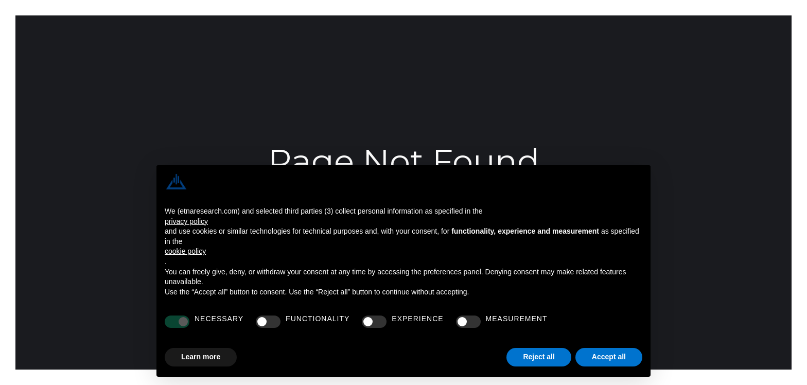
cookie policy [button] (185, 251)
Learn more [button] (200, 357)
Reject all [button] (538, 357)
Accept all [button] (609, 357)
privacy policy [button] (186, 221)
